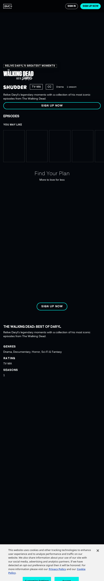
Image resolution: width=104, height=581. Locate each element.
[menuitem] (7, 6)
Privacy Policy (57, 572)
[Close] (98, 554)
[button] (52, 105)
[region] (52, 56)
